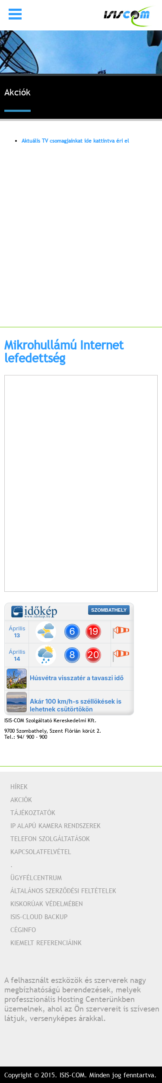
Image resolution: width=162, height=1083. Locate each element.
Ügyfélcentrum (36, 877)
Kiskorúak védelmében (46, 903)
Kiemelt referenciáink (46, 942)
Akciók (21, 799)
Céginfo (23, 929)
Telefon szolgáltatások (50, 838)
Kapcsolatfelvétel (40, 851)
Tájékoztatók (32, 812)
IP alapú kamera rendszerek (55, 825)
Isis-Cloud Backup (38, 916)
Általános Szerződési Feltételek (63, 890)
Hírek (19, 786)
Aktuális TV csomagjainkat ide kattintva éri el (75, 141)
